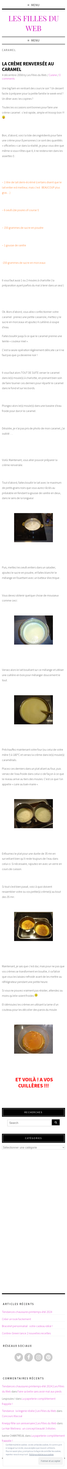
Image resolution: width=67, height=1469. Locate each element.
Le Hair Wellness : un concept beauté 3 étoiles (28, 1428)
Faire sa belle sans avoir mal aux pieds (39, 1391)
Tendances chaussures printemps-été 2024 (27, 1312)
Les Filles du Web (33, 23)
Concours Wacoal (12, 1416)
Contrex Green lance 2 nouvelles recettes (26, 1333)
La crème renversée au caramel (28, 66)
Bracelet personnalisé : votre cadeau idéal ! (27, 1326)
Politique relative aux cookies (41, 1454)
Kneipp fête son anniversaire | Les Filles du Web (29, 1423)
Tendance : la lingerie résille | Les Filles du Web (29, 1411)
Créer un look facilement (16, 1319)
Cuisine (53, 75)
